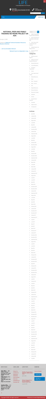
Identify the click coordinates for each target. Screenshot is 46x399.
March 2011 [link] (33, 329)
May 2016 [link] (33, 248)
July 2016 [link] (33, 243)
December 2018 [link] (34, 186)
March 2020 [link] (33, 166)
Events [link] (32, 71)
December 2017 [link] (34, 210)
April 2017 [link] (33, 226)
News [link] (32, 79)
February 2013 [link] (33, 292)
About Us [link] (15, 371)
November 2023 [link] (34, 144)
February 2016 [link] (33, 254)
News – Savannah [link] (34, 81)
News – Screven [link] (34, 83)
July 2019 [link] (33, 177)
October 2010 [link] (33, 336)
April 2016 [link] (33, 250)
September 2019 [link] (34, 173)
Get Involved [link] (16, 377)
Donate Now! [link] (41, 17)
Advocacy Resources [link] (34, 63)
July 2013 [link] (33, 283)
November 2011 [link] (34, 316)
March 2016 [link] (33, 252)
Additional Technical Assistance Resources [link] (15, 42)
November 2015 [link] (34, 261)
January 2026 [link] (33, 116)
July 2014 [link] (33, 279)
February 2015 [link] (33, 265)
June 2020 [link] (33, 164)
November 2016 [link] (34, 237)
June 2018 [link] (33, 197)
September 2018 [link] (34, 193)
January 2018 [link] (33, 208)
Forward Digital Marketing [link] (39, 397)
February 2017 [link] (33, 230)
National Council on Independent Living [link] (19, 51)
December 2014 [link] (34, 270)
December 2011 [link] (34, 314)
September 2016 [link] (34, 239)
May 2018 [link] (33, 199)
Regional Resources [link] (34, 87)
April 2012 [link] (33, 307)
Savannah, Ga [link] (16, 380)
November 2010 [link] (34, 334)
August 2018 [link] (33, 195)
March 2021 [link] (33, 162)
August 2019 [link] (33, 175)
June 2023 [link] (33, 149)
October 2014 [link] (33, 274)
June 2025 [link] (33, 122)
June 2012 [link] (33, 303)
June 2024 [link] (33, 138)
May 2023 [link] (33, 151)
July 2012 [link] (33, 301)
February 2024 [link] (33, 142)
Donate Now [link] (37, 374)
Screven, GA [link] (16, 382)
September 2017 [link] (34, 217)
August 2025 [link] (33, 120)
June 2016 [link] (33, 246)
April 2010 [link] (33, 347)
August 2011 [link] (33, 318)
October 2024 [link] (33, 131)
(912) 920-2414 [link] (38, 10)
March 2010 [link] (33, 349)
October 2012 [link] (33, 294)
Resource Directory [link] (4, 44)
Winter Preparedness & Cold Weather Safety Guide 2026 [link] (34, 39)
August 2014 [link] (33, 276)
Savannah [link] (33, 94)
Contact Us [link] (16, 372)
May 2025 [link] (33, 124)
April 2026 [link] (33, 113)
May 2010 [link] (33, 345)
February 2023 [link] (33, 153)
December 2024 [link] (34, 129)
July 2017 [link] (33, 219)
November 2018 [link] (34, 188)
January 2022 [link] (33, 160)
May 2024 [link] (33, 140)
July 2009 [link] (33, 358)
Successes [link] (33, 102)
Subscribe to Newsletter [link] (38, 379)
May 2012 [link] (33, 305)
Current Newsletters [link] (34, 65)
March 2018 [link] (33, 204)
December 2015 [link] (34, 259)
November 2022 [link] (34, 155)
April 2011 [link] (33, 327)
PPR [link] (32, 85)
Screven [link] (32, 96)
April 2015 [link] (33, 263)
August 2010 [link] (33, 340)
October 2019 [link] (33, 171)
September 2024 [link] (34, 133)
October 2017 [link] (33, 215)
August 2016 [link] (33, 241)
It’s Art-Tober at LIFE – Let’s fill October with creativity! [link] (34, 44)
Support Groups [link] (34, 104)
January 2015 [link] (33, 268)
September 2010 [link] (34, 338)
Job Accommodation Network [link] (8, 48)
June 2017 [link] (33, 221)
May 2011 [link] (33, 325)
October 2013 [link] (33, 281)
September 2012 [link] (34, 296)
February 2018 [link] (33, 206)
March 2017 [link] (33, 228)
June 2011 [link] (33, 323)
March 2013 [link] (33, 290)
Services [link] (15, 379)
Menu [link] (3, 17)
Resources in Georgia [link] (34, 92)
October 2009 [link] (33, 356)
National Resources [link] (34, 76)
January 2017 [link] (33, 232)
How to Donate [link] (38, 371)
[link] (44, 1)
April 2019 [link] (33, 182)
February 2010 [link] (33, 351)
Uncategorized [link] (33, 106)
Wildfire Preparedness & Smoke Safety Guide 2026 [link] (27, 373)
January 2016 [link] (33, 257)
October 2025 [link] (33, 118)
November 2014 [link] (34, 272)
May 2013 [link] (33, 285)
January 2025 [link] (33, 127)
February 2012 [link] (33, 312)
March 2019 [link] (33, 184)
